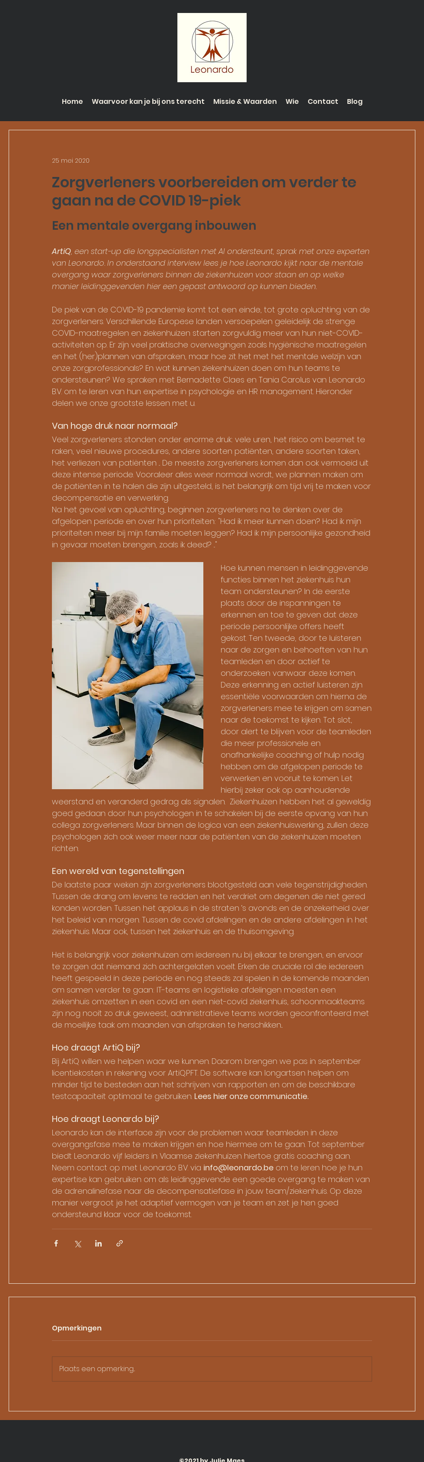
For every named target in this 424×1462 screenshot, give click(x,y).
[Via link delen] (120, 1243)
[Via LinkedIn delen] (98, 1243)
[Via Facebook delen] (56, 1243)
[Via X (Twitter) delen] (77, 1243)
